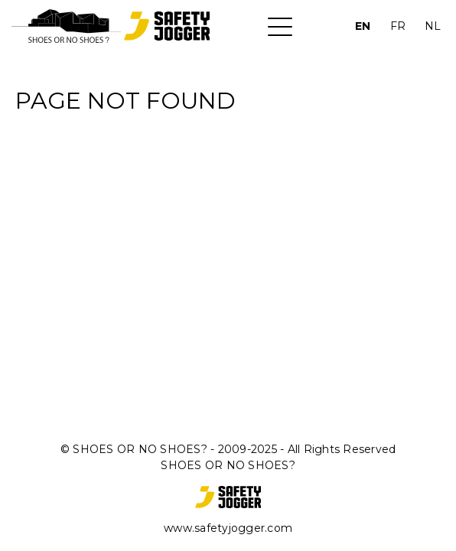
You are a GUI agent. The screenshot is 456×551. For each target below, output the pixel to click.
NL (433, 26)
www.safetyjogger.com (228, 528)
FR (398, 26)
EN (362, 26)
